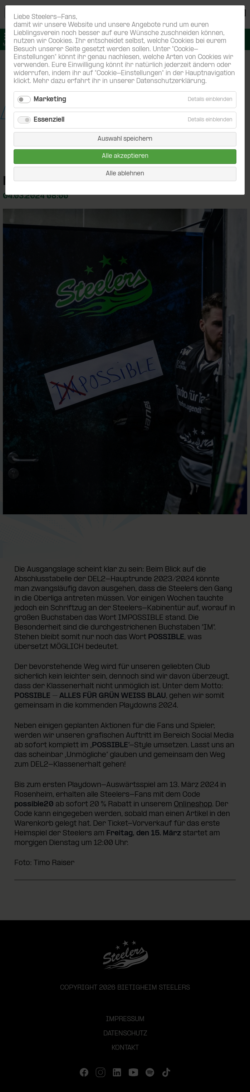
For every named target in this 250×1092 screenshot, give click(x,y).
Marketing (50, 99)
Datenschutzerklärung (170, 81)
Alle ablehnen (125, 173)
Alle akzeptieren (125, 156)
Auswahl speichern (125, 139)
